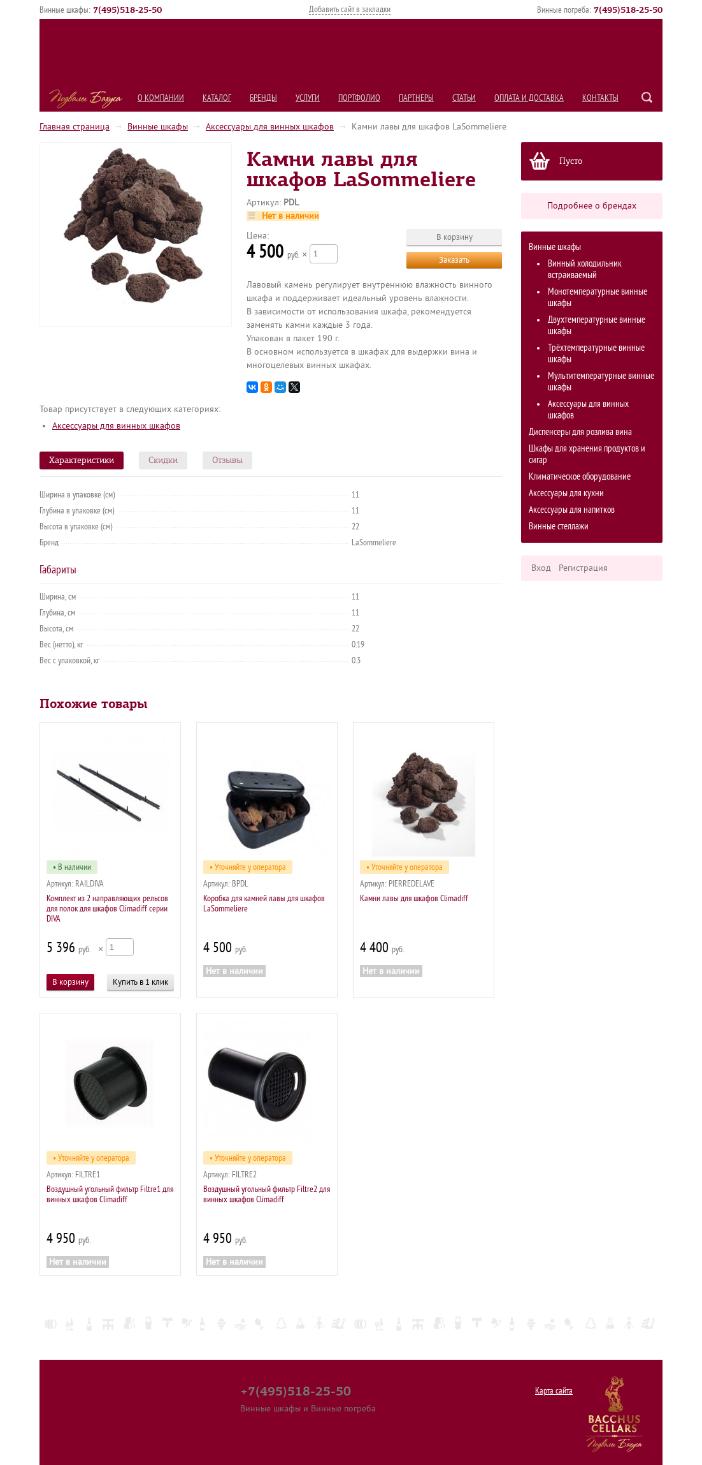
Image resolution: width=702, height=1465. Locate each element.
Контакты (600, 98)
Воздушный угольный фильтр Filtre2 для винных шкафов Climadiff (266, 1194)
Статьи (464, 98)
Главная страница (74, 126)
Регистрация (583, 568)
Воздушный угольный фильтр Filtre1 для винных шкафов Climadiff (110, 1194)
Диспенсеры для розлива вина (580, 432)
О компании (161, 98)
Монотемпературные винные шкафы (597, 297)
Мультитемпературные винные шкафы (601, 382)
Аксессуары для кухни (566, 493)
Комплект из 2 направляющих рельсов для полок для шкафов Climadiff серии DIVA (107, 909)
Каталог (217, 98)
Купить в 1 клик (140, 982)
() (127, 9)
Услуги (308, 98)
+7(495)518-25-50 (295, 1391)
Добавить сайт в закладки (349, 9)
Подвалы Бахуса (85, 98)
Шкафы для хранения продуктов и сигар (587, 454)
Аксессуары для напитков (572, 509)
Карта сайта (554, 1390)
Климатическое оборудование (580, 476)
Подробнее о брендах (591, 205)
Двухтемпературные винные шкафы (596, 325)
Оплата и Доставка (529, 98)
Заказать (454, 260)
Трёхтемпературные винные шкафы (596, 353)
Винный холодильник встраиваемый (585, 269)
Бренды (263, 98)
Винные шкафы (157, 126)
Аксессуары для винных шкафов (270, 126)
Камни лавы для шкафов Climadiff (414, 898)
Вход (541, 568)
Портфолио (359, 98)
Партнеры (416, 98)
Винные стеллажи (559, 526)
